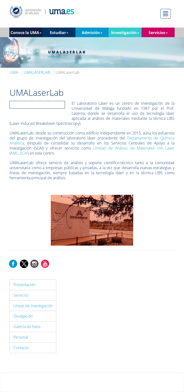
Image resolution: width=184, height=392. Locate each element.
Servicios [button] (158, 32)
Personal (20, 337)
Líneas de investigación (32, 305)
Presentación (24, 284)
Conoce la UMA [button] (26, 32)
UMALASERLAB (37, 72)
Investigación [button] (125, 32)
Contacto (21, 347)
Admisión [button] (92, 32)
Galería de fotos (26, 326)
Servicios (21, 295)
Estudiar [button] (59, 32)
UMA (14, 72)
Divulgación (23, 316)
